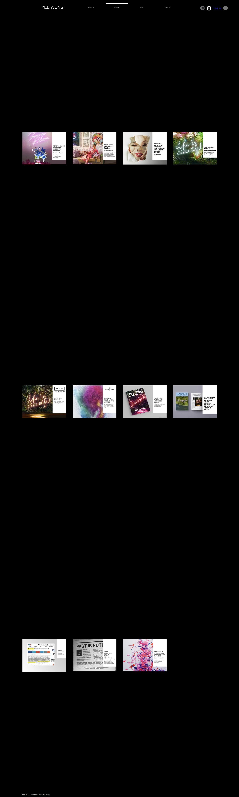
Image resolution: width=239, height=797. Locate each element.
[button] (225, 8)
